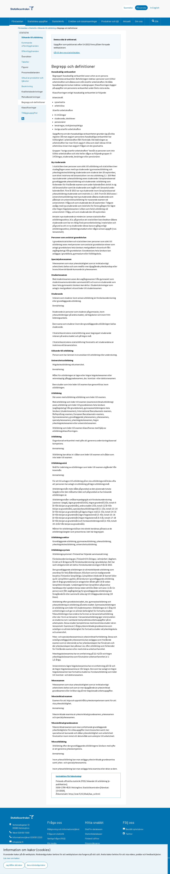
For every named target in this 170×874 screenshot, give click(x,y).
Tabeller (25, 61)
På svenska (141, 7)
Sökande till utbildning (47, 28)
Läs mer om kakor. (11, 858)
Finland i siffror (92, 838)
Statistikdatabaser (93, 834)
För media (51, 843)
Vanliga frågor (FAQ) (56, 838)
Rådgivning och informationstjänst (63, 829)
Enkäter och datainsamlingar (82, 21)
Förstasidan (17, 21)
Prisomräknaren (92, 843)
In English (154, 7)
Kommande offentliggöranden (30, 44)
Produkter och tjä (110, 21)
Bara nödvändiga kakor (36, 865)
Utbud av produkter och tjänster (32, 79)
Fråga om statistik (55, 834)
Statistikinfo (58, 21)
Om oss (139, 21)
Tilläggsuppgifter (30, 113)
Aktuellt (127, 21)
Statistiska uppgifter (37, 21)
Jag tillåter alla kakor (14, 865)
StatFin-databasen (93, 829)
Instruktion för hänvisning (68, 776)
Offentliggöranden (30, 51)
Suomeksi (128, 7)
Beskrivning (27, 86)
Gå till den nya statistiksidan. (67, 52)
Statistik (32, 28)
